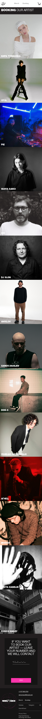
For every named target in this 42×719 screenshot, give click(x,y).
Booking (26, 3)
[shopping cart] (39, 3)
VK (40, 705)
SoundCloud (22, 708)
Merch (16, 3)
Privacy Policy (22, 713)
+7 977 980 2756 (23, 691)
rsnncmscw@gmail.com (26, 695)
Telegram (31, 705)
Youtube (21, 705)
